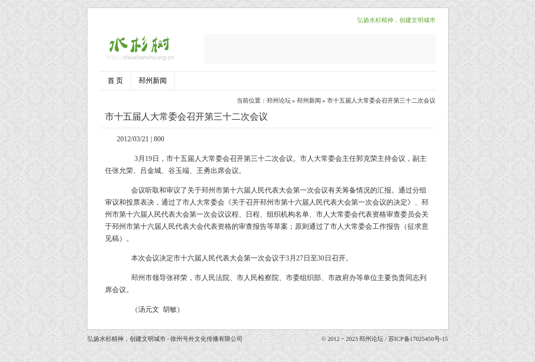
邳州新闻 (153, 80)
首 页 (116, 80)
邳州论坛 (279, 100)
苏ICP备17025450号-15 (418, 338)
